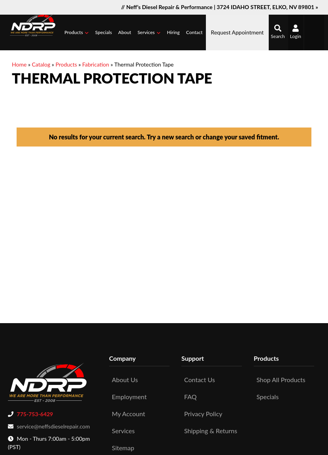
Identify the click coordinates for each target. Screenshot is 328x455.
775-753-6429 (35, 412)
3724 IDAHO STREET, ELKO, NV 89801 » (267, 7)
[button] (76, 32)
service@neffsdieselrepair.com (53, 424)
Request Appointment (237, 32)
